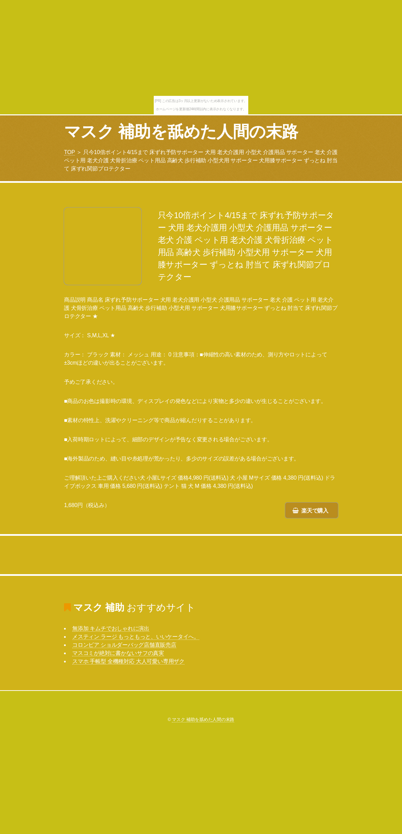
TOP (69, 152)
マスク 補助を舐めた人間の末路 (181, 132)
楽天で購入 (314, 511)
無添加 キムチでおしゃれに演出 (110, 628)
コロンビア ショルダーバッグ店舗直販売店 (124, 645)
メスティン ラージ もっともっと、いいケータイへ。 (135, 637)
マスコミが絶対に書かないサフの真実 (118, 653)
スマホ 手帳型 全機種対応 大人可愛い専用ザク (128, 661)
